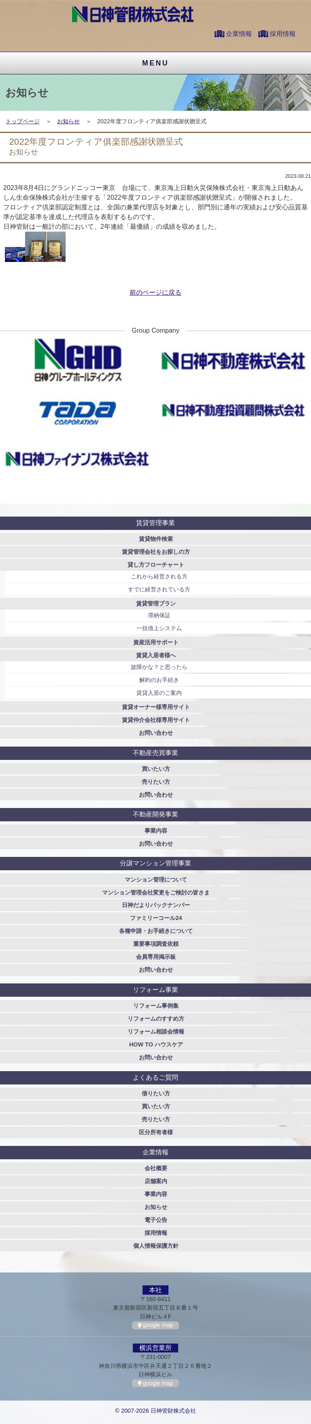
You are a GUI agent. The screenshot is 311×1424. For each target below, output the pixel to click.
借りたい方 (156, 1093)
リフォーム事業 (155, 989)
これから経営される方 (159, 576)
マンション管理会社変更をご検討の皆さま (156, 892)
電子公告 (156, 1220)
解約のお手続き (159, 680)
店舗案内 (156, 1181)
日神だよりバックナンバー (156, 905)
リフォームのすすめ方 (156, 1018)
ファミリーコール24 (156, 918)
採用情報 (283, 33)
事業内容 (156, 830)
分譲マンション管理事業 (155, 863)
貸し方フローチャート (156, 564)
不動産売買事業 (155, 752)
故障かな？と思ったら (159, 667)
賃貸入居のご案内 (159, 693)
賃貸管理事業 (155, 522)
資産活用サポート (156, 642)
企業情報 (239, 33)
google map (158, 1325)
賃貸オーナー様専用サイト (156, 707)
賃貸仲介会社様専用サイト (156, 720)
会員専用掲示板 (156, 957)
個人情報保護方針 (156, 1246)
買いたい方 (156, 769)
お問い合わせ (156, 733)
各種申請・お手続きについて (156, 931)
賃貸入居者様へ (156, 655)
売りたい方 (156, 781)
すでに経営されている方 (159, 589)
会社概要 (156, 1168)
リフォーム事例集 (156, 1005)
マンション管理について (156, 879)
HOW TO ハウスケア (156, 1044)
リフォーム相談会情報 (156, 1031)
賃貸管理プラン (156, 603)
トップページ (23, 121)
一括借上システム (159, 628)
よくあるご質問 (155, 1077)
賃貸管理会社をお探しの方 (156, 552)
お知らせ (68, 121)
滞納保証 (159, 615)
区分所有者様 (156, 1132)
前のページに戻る (155, 292)
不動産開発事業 (155, 814)
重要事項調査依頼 (156, 944)
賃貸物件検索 (156, 539)
